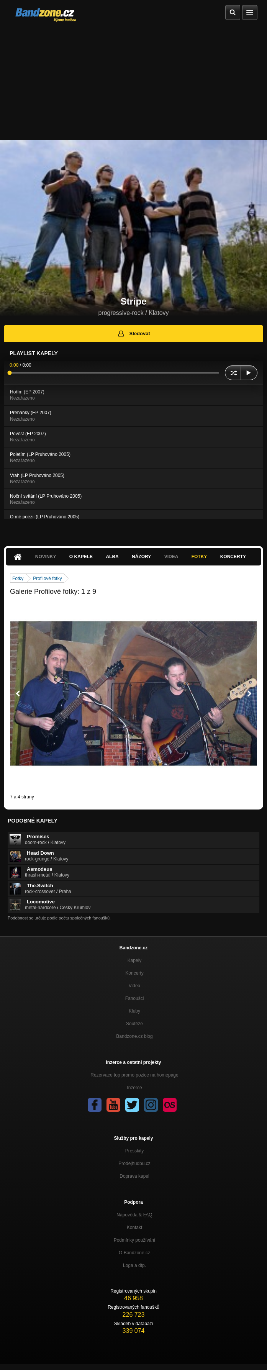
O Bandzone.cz (134, 1252)
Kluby (134, 1011)
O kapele (81, 556)
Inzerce (134, 1087)
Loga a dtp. (134, 1265)
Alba (112, 556)
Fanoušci (134, 998)
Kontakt (135, 1227)
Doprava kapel (134, 1176)
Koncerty (233, 556)
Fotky (199, 556)
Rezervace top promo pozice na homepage (134, 1075)
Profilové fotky (47, 578)
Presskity (134, 1151)
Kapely (135, 960)
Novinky (45, 556)
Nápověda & (134, 1215)
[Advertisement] (133, 82)
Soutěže (134, 1023)
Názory (141, 556)
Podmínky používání (135, 1240)
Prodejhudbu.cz (134, 1163)
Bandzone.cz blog (134, 1036)
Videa (171, 556)
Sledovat (133, 333)
